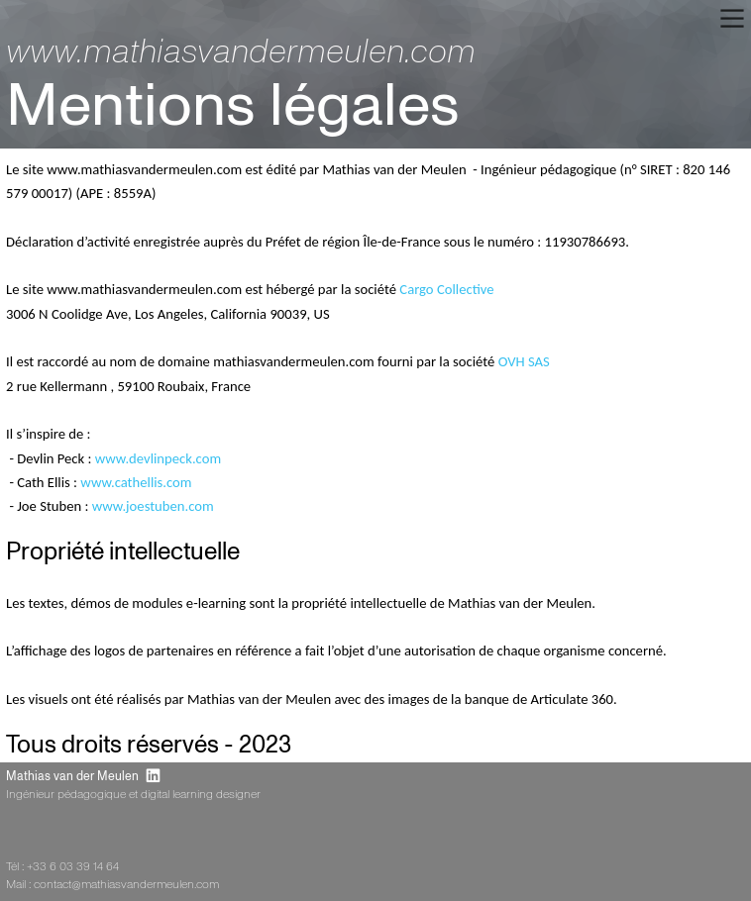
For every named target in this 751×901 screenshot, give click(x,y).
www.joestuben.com (153, 506)
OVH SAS (524, 361)
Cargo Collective (446, 289)
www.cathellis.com (135, 482)
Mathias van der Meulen (72, 776)
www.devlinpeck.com (158, 458)
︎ (153, 776)
